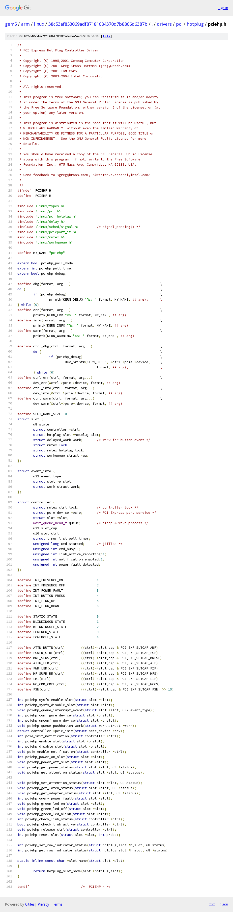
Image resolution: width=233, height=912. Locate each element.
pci (179, 24)
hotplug (195, 24)
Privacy (43, 904)
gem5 (11, 24)
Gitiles (30, 904)
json (224, 904)
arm (25, 24)
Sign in (223, 7)
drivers (164, 24)
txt (212, 904)
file (107, 36)
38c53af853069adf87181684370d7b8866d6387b (97, 24)
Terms (57, 904)
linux (39, 24)
